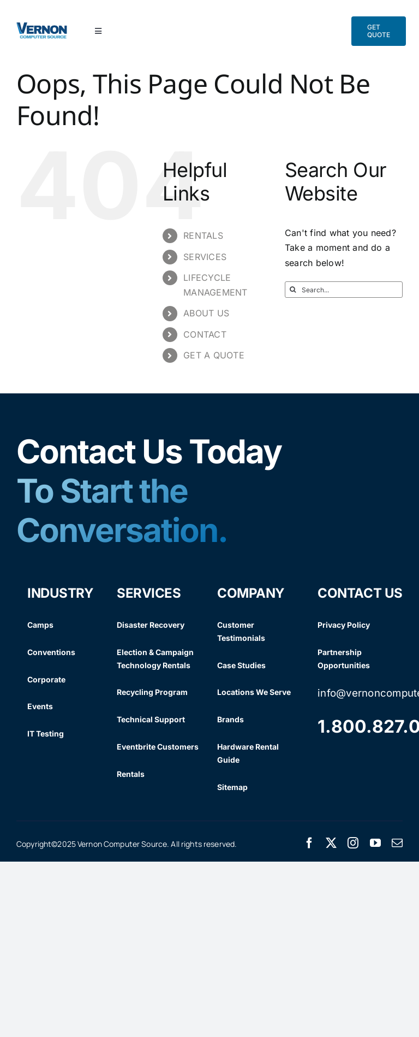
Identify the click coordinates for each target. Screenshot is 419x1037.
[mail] (397, 843)
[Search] (293, 289)
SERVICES (204, 256)
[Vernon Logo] (42, 26)
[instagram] (353, 843)
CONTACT (204, 334)
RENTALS (203, 235)
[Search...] (344, 289)
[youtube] (375, 843)
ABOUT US (206, 313)
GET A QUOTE (213, 355)
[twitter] (331, 843)
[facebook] (309, 843)
